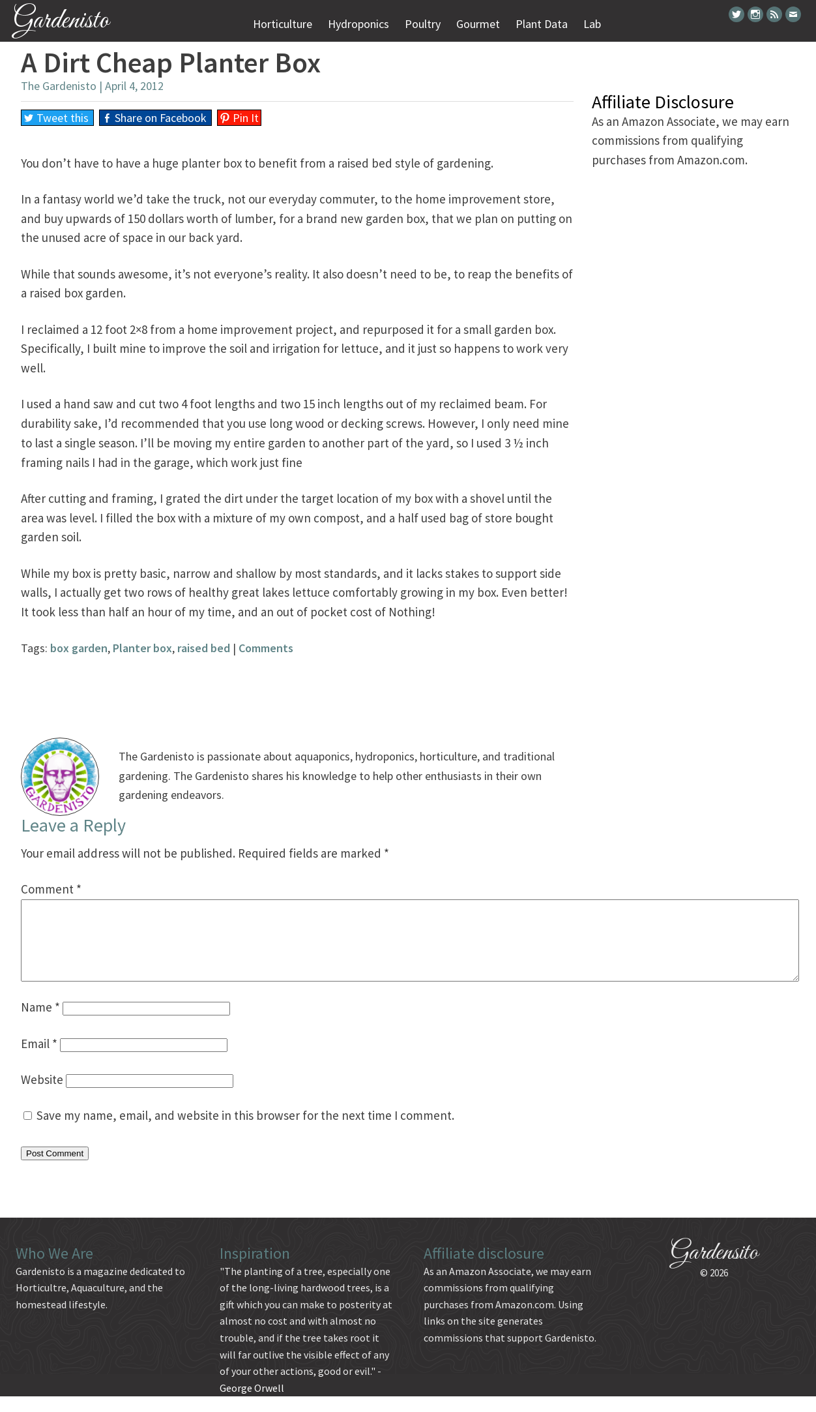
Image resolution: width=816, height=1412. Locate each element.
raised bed (203, 647)
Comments (266, 647)
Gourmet (478, 23)
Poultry (423, 23)
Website (42, 1095)
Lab (592, 23)
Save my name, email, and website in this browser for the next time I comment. (245, 1131)
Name (40, 1022)
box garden (79, 647)
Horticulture (282, 23)
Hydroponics (358, 23)
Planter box (142, 647)
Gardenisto (61, 21)
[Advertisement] (297, 687)
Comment (51, 889)
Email (39, 1059)
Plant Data (542, 23)
